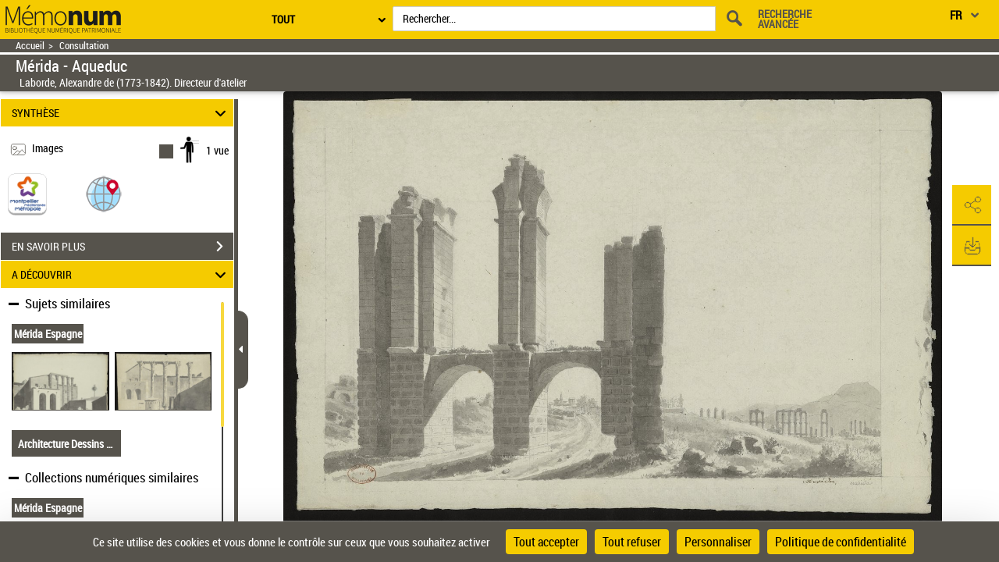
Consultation (83, 45)
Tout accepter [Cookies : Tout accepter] (546, 541)
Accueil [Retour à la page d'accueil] (30, 45)
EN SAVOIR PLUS (122, 247)
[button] (103, 193)
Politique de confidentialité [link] (840, 541)
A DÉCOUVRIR (121, 274)
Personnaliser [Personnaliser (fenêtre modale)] (718, 541)
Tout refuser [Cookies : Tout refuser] (632, 541)
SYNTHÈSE (121, 112)
